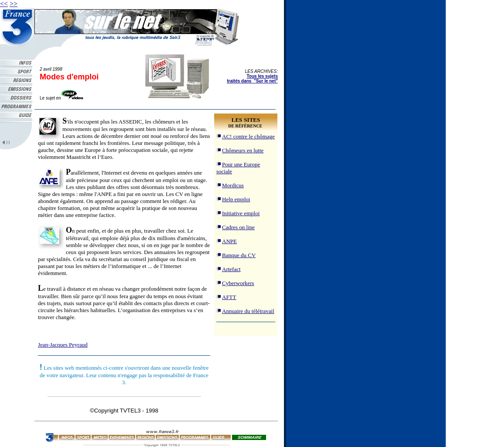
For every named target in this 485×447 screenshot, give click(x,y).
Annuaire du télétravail (248, 311)
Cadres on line (238, 227)
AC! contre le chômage (248, 136)
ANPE (229, 241)
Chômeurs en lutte (242, 150)
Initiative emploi (241, 213)
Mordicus (233, 185)
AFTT (229, 297)
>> (13, 3)
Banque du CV (239, 255)
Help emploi (236, 199)
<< (4, 3)
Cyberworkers (238, 283)
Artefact (231, 269)
